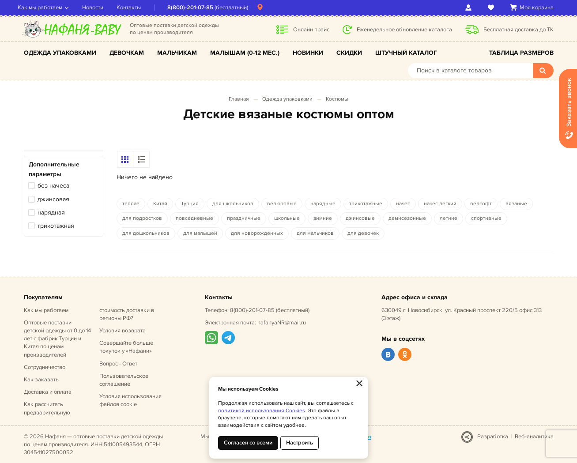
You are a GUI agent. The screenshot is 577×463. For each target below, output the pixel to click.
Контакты (135, 7)
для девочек (363, 233)
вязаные (516, 203)
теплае (131, 203)
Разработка (492, 436)
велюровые (282, 203)
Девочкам (126, 52)
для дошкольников (146, 233)
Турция (190, 203)
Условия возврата (122, 330)
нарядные (323, 203)
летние (448, 218)
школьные (287, 218)
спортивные (486, 218)
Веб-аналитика (534, 436)
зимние (322, 218)
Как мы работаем (46, 7)
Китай (160, 203)
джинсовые (360, 218)
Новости (98, 7)
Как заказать (41, 379)
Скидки (349, 52)
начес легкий (440, 203)
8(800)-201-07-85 (196, 7)
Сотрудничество (44, 367)
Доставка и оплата (48, 391)
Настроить (299, 442)
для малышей (200, 233)
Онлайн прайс (311, 29)
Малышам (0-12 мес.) (244, 52)
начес (403, 203)
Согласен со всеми (248, 442)
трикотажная (56, 226)
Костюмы (337, 99)
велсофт (481, 203)
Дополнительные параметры (54, 169)
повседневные (194, 218)
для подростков (142, 218)
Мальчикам (177, 52)
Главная (239, 99)
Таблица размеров (521, 52)
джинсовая (53, 199)
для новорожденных (257, 233)
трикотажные (365, 203)
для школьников (232, 203)
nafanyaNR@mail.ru (281, 322)
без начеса (53, 185)
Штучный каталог (406, 52)
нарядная (51, 212)
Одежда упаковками (60, 52)
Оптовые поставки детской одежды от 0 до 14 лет (57, 338)
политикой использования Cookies (261, 410)
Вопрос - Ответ (118, 363)
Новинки (308, 52)
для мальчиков (315, 233)
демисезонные (407, 218)
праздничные (243, 218)
